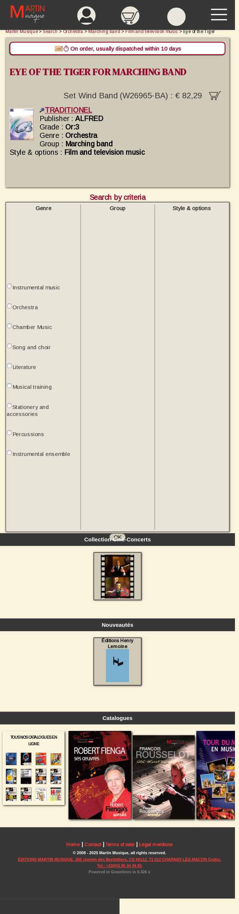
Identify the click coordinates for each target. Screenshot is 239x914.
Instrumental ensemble (41, 454)
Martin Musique (21, 31)
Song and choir (31, 347)
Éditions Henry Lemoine (117, 660)
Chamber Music (32, 327)
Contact (92, 844)
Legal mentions (156, 844)
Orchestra (25, 307)
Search (50, 31)
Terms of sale (119, 844)
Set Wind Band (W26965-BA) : (142, 94)
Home (73, 844)
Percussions (28, 434)
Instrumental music (36, 287)
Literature (24, 367)
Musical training (32, 387)
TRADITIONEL (66, 110)
